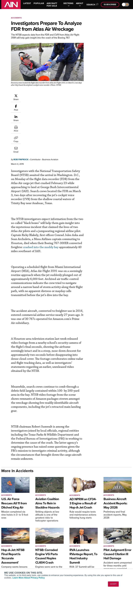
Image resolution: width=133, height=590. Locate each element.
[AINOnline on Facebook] (115, 535)
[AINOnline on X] (125, 535)
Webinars (74, 562)
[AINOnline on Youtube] (120, 535)
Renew (40, 555)
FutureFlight (8, 564)
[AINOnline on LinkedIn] (130, 535)
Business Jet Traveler (13, 561)
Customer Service (44, 551)
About (106, 548)
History (107, 555)
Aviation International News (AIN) (15, 552)
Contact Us (109, 558)
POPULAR (39, 3)
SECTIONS (68, 4)
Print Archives (76, 548)
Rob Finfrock (21, 106)
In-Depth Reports (78, 555)
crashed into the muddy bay (40, 195)
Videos (73, 558)
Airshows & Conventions (81, 565)
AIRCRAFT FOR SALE (52, 4)
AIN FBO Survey (11, 548)
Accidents (16, 18)
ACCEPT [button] (113, 584)
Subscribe (110, 4)
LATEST (27, 3)
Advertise (109, 562)
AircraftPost (10, 557)
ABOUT (79, 4)
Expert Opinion (77, 551)
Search (92, 4)
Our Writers (109, 551)
